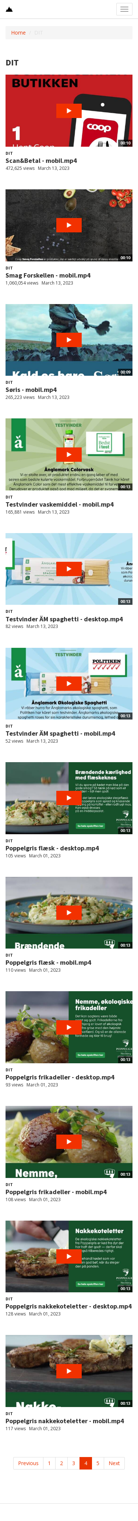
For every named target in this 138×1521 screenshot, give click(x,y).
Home (18, 32)
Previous (28, 1463)
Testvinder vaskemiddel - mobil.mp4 (60, 504)
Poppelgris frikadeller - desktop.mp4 (60, 1077)
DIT (9, 153)
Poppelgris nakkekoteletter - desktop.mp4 (69, 1306)
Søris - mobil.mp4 (31, 389)
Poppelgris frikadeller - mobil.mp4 (56, 1192)
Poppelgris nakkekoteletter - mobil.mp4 (65, 1421)
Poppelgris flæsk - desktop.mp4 (52, 848)
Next (114, 1463)
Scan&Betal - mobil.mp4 (41, 160)
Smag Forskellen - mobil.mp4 (48, 275)
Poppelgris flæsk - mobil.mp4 (48, 962)
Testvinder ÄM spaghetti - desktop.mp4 (64, 619)
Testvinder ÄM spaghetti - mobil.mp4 (60, 733)
